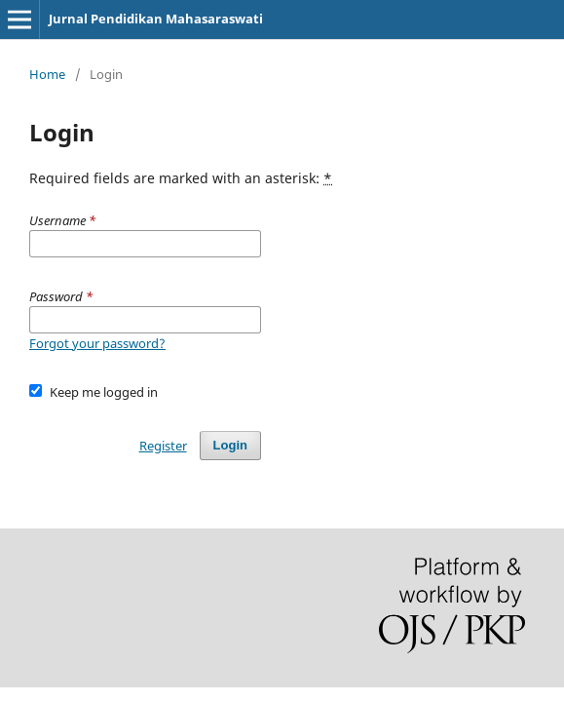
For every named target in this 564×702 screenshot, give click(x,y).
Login (230, 445)
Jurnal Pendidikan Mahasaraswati (156, 18)
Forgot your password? (97, 343)
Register (163, 445)
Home (47, 74)
